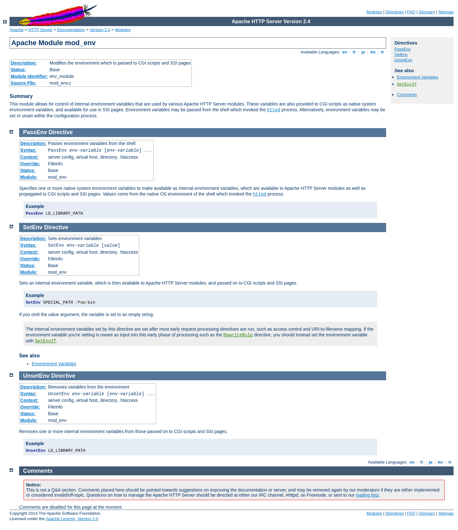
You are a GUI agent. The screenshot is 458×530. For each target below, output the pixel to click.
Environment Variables (417, 77)
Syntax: (28, 150)
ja (363, 52)
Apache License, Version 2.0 (71, 518)
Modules (374, 12)
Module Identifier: (29, 76)
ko (373, 52)
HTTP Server (40, 29)
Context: (29, 157)
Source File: (23, 83)
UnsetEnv (403, 60)
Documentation (71, 29)
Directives (394, 12)
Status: (18, 69)
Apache (17, 29)
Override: (30, 163)
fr (354, 52)
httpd (273, 110)
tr (382, 52)
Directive (61, 132)
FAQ (411, 12)
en (344, 52)
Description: (24, 62)
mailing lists (367, 495)
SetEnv (401, 54)
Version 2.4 (100, 29)
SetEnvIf (407, 84)
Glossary (427, 12)
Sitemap (446, 12)
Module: (29, 177)
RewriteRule (238, 335)
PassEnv (402, 49)
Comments (407, 94)
